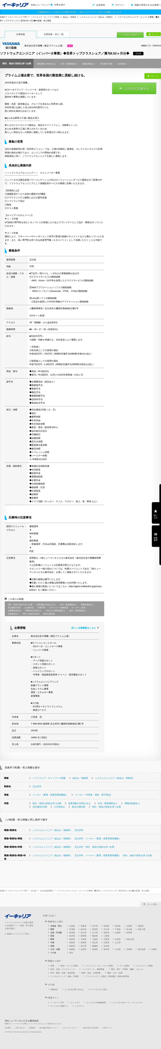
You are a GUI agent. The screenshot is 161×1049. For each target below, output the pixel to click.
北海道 (72, 926)
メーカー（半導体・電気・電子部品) (93, 795)
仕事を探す (59, 4)
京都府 (83, 939)
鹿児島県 (141, 949)
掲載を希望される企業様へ (147, 5)
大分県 (118, 949)
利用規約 (32, 1028)
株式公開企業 (78, 807)
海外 (71, 953)
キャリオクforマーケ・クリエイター (128, 1002)
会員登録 (100, 5)
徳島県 (72, 946)
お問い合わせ (20, 1028)
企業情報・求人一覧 (54, 34)
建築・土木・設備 (114, 973)
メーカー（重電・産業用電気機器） (50, 795)
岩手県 (95, 926)
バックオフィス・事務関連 (93, 969)
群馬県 (95, 929)
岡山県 (95, 942)
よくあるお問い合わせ (74, 989)
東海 (52, 936)
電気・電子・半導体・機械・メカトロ (127, 969)
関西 (52, 939)
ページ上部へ (152, 904)
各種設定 (54, 989)
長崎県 (95, 949)
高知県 (106, 946)
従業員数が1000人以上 (79, 803)
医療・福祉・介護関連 (91, 973)
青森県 (83, 926)
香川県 (83, 946)
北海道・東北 (56, 926)
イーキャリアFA (57, 1002)
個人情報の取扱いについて (48, 1028)
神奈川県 (141, 929)
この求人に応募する (130, 35)
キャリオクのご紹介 (98, 989)
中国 (52, 942)
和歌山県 (130, 939)
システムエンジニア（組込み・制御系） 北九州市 (58, 830)
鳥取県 (72, 942)
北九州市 (37, 786)
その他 (53, 953)
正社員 (33, 891)
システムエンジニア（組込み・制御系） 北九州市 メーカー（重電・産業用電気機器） (77, 838)
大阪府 (95, 939)
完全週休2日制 (40, 807)
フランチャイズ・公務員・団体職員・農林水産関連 (107, 976)
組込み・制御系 (69, 17)
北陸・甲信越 (56, 933)
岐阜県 (72, 936)
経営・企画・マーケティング (62, 969)
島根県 (83, 942)
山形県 (129, 926)
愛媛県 (95, 946)
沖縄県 (154, 949)
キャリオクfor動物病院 (96, 1002)
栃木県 (83, 929)
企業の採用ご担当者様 (90, 1028)
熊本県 (106, 949)
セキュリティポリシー (70, 1028)
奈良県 (118, 939)
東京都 (129, 929)
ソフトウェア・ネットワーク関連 (45, 17)
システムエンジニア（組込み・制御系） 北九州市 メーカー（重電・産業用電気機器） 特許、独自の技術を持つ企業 (92, 855)
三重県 (106, 936)
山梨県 (118, 933)
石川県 (95, 933)
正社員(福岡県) (46, 891)
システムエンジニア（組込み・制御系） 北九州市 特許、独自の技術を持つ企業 (73, 847)
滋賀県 (72, 939)
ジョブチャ (79, 1006)
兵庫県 (106, 939)
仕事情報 (20, 34)
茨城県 (72, 929)
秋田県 (118, 926)
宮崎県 (129, 949)
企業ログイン (107, 1028)
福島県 (140, 926)
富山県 (83, 933)
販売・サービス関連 (69, 966)
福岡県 (72, 949)
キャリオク (75, 1002)
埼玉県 (106, 929)
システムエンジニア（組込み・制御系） (97, 17)
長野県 (129, 933)
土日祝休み (59, 807)
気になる (155, 34)
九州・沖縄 (55, 949)
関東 (52, 929)
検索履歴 (156, 539)
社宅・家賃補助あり (108, 803)
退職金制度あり (132, 803)
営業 (52, 966)
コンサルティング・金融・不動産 (64, 976)
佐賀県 (83, 949)
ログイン (119, 5)
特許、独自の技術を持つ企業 (47, 803)
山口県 (118, 942)
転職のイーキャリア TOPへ (18, 934)
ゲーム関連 (124, 966)
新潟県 (72, 933)
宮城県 (106, 926)
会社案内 (8, 1028)
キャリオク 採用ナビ (59, 1006)
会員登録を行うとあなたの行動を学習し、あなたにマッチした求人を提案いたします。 (80, 12)
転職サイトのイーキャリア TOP (13, 17)
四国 (52, 946)
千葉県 (118, 929)
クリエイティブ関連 (144, 966)
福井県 (106, 933)
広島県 (106, 942)
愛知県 (95, 936)
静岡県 (83, 936)
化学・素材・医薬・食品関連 (62, 973)
